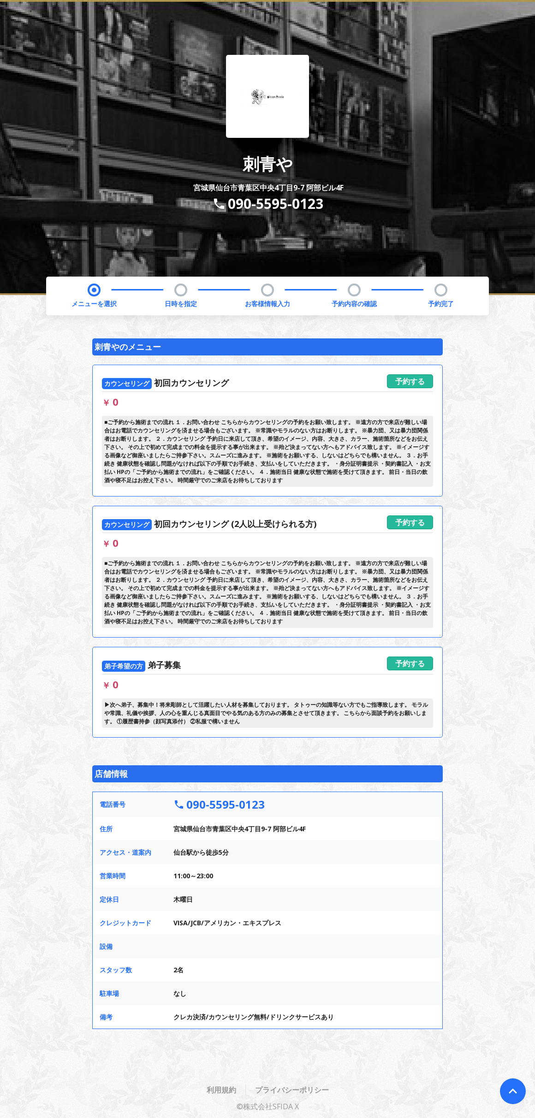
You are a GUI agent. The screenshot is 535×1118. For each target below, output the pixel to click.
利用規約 (221, 1090)
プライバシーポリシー (292, 1090)
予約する (410, 381)
